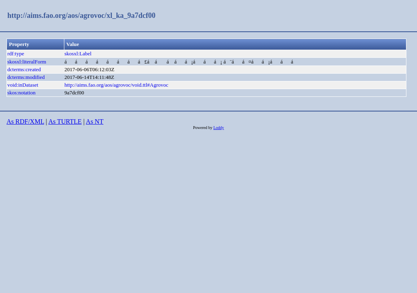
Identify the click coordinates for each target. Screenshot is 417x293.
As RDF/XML (25, 121)
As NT (94, 121)
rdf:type (15, 53)
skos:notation (21, 93)
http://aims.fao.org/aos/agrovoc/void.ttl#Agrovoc (116, 85)
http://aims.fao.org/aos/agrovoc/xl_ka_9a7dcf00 (81, 15)
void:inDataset (22, 85)
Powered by (203, 127)
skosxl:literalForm (26, 62)
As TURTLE (65, 121)
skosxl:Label (77, 53)
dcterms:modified (26, 77)
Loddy (218, 127)
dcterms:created (24, 69)
